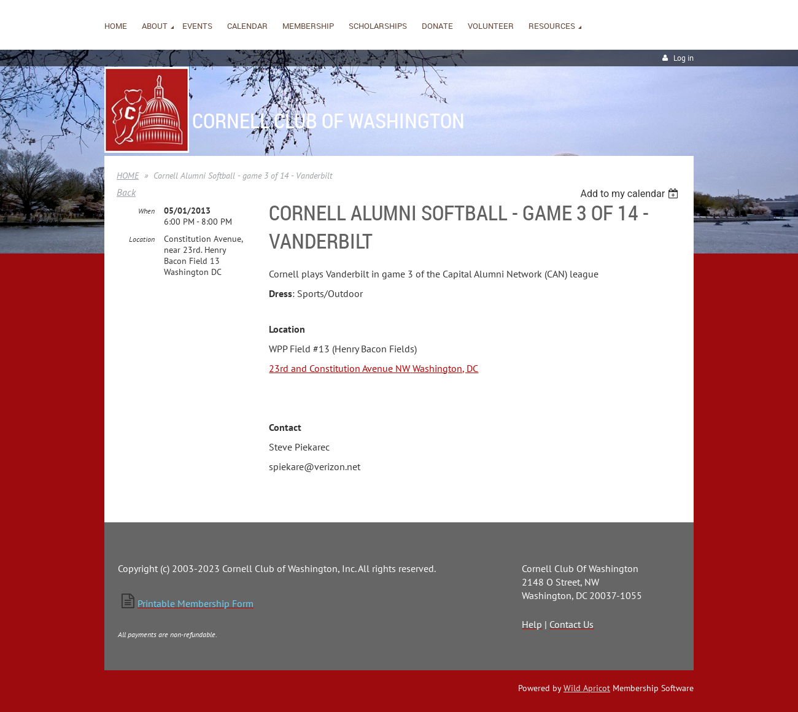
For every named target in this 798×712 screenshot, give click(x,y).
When (146, 210)
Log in (683, 58)
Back (126, 192)
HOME (128, 175)
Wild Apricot (587, 688)
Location (142, 239)
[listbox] (630, 193)
